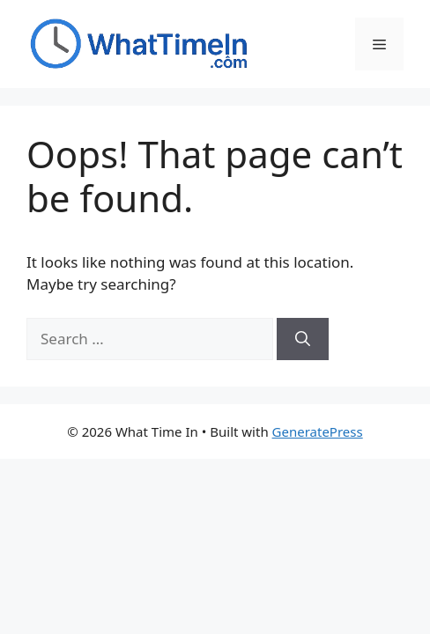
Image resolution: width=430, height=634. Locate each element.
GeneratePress (317, 431)
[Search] (303, 339)
